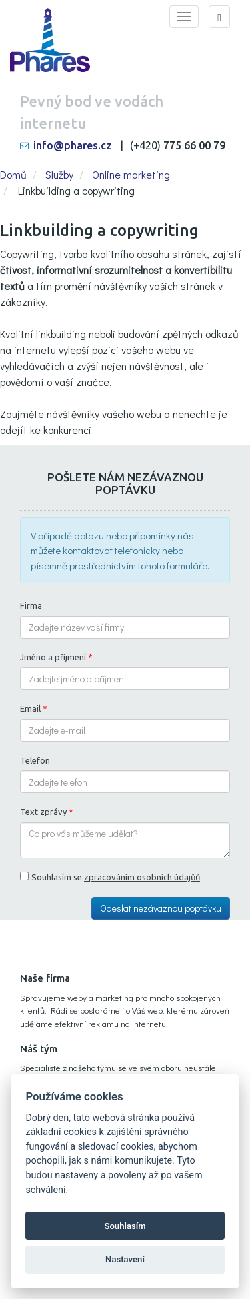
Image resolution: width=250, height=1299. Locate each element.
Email (33, 708)
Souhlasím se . (116, 877)
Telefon (35, 760)
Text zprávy (46, 811)
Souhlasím (124, 1226)
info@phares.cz (72, 145)
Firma (31, 605)
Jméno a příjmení (56, 657)
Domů (13, 174)
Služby (59, 174)
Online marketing (131, 174)
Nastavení (125, 1259)
